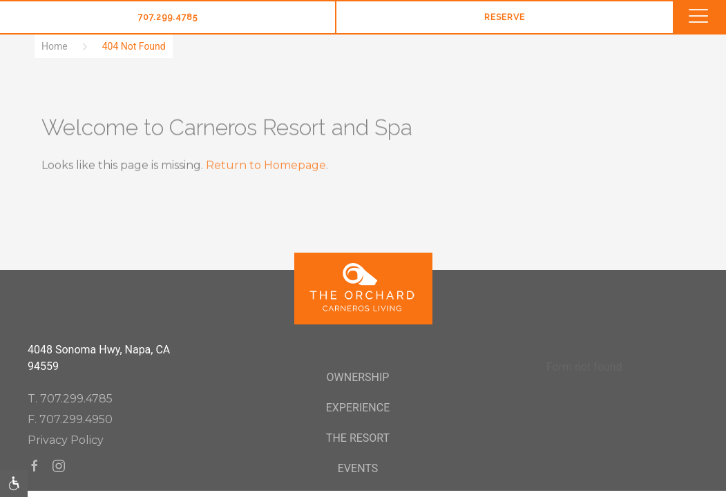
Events (358, 468)
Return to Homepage (266, 165)
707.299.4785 (168, 17)
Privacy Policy (66, 440)
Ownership (358, 377)
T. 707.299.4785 (70, 398)
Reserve (504, 17)
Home (54, 46)
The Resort (358, 438)
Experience (358, 407)
